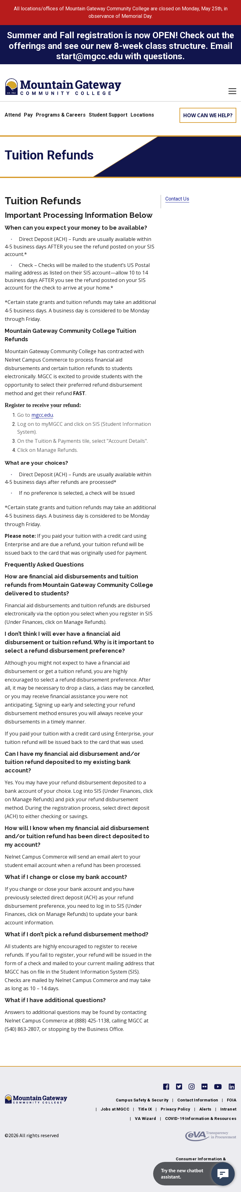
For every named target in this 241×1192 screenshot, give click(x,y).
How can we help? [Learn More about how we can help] (208, 115)
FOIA (231, 1100)
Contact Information (197, 1100)
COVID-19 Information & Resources (200, 1118)
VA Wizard (145, 1118)
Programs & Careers (61, 115)
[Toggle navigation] (230, 91)
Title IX (145, 1109)
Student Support (108, 115)
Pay (28, 115)
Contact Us (177, 199)
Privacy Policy (175, 1109)
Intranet (228, 1109)
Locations (142, 115)
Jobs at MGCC (115, 1109)
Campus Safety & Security (142, 1100)
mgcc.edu (42, 414)
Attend (13, 115)
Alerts (205, 1109)
